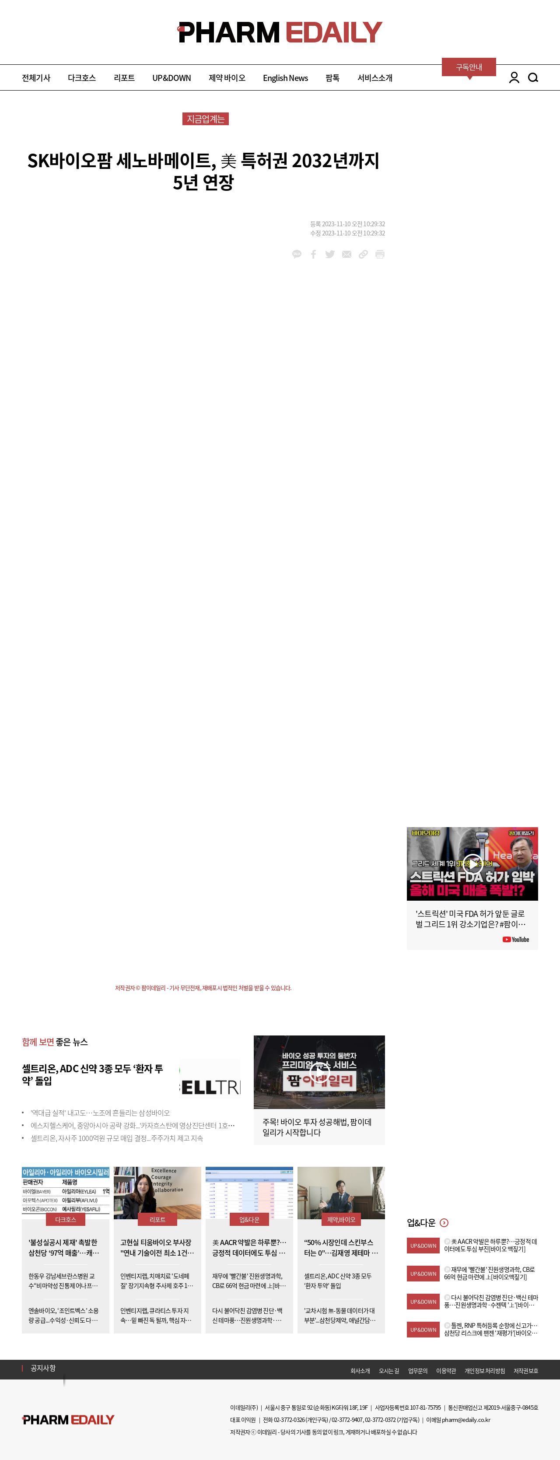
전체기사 (36, 78)
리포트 (124, 78)
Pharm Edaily (68, 1419)
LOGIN (512, 77)
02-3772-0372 (380, 1419)
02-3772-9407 (347, 1419)
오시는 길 (389, 1370)
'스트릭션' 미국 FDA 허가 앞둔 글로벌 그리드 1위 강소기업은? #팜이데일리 (470, 924)
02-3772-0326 (289, 1419)
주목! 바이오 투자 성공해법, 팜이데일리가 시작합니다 (316, 1127)
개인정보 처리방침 (485, 1370)
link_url (363, 254)
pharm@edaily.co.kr (466, 1419)
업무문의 (418, 1370)
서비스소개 (375, 78)
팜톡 (333, 78)
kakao (297, 254)
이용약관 (446, 1370)
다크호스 (82, 78)
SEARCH (533, 77)
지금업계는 (205, 118)
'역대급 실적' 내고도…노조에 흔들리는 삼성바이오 (100, 1112)
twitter (330, 254)
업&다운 (249, 1219)
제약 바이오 (227, 78)
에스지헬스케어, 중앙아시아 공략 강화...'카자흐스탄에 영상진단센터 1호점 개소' (140, 1125)
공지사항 (43, 1367)
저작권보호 (526, 1370)
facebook (313, 254)
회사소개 (360, 1370)
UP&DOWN (171, 78)
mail (347, 254)
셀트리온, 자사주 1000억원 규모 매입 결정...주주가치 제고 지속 (117, 1138)
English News (285, 78)
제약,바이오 (341, 1219)
